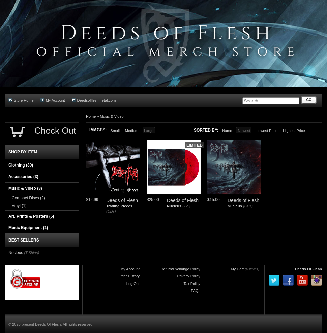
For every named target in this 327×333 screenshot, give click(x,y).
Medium (131, 130)
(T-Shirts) (31, 253)
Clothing (20, 165)
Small (115, 130)
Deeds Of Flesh (308, 269)
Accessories (23, 176)
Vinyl (19, 205)
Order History (129, 276)
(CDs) (111, 211)
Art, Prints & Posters (31, 216)
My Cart (237, 269)
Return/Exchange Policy (180, 269)
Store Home (21, 100)
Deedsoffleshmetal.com (94, 100)
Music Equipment (28, 227)
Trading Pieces (119, 206)
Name (227, 130)
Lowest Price (266, 130)
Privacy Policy (188, 276)
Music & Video (112, 116)
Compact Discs (28, 198)
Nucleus (174, 206)
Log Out (133, 284)
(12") (186, 206)
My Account (52, 100)
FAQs (195, 291)
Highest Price (294, 130)
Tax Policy (191, 284)
